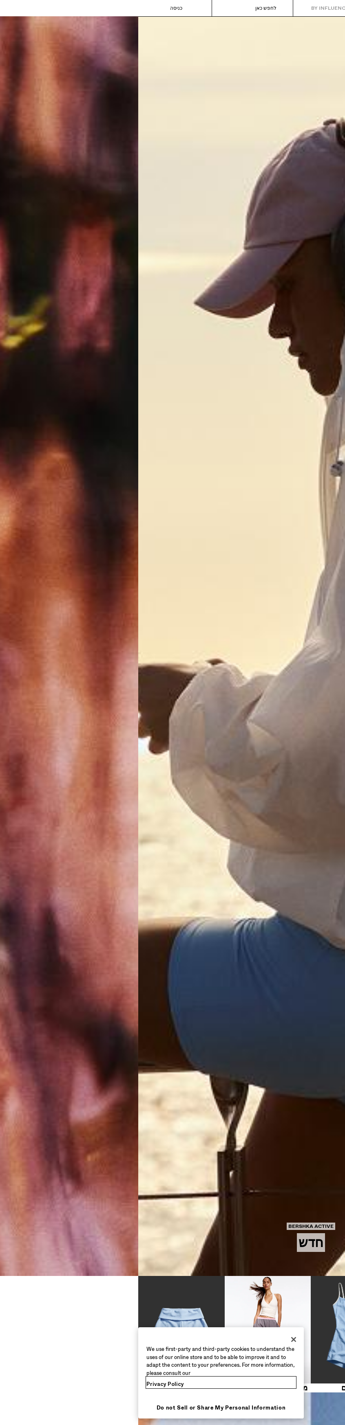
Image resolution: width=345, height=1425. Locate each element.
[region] (83, 1372)
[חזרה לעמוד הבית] (304, 8)
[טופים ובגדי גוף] (302, 1334)
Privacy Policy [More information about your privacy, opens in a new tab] (27, 1384)
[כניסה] (46, 8)
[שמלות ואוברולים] (215, 1334)
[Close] (155, 1339)
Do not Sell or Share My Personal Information (83, 1408)
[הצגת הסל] (19, 8)
